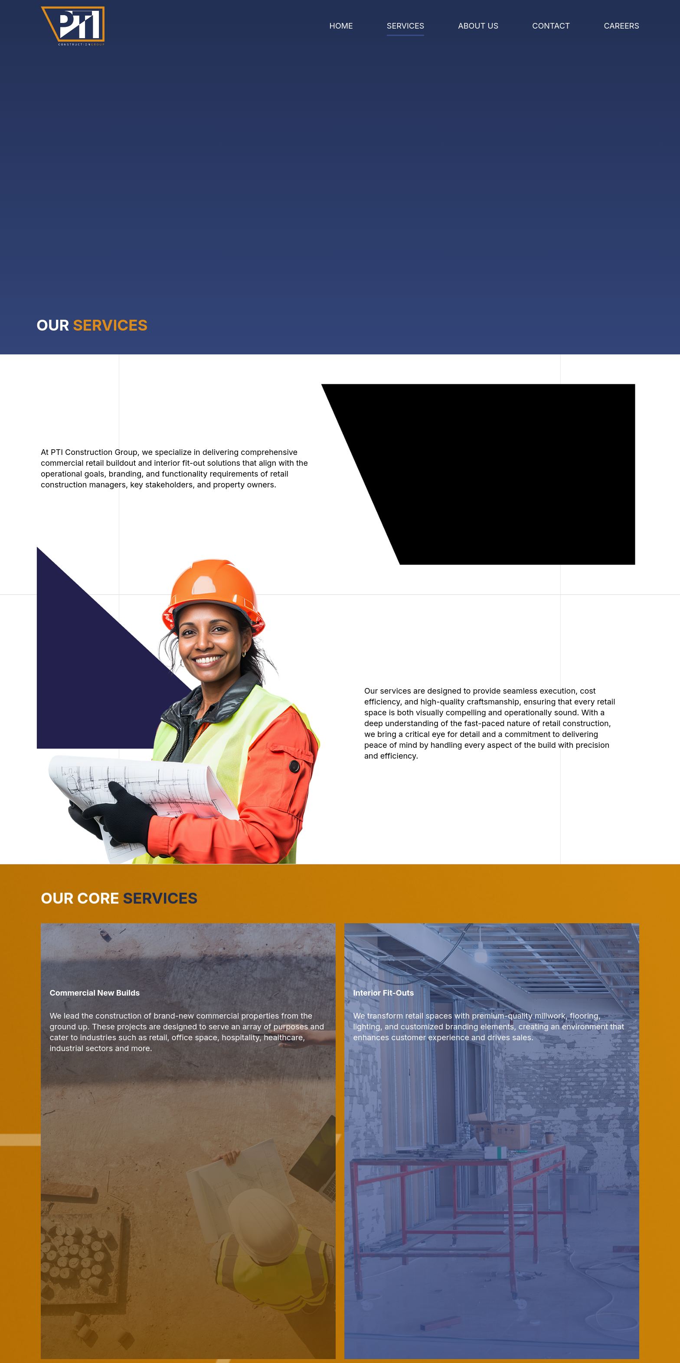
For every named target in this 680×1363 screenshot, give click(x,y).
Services (405, 25)
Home (341, 25)
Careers (621, 25)
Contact (551, 25)
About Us (478, 25)
